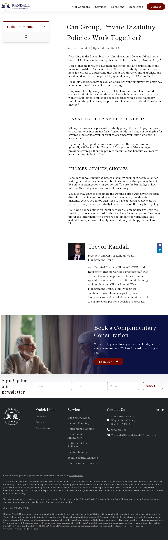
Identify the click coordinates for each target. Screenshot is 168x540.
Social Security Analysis (82, 457)
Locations (117, 6)
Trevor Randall (108, 246)
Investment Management (75, 435)
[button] (44, 26)
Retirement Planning (80, 429)
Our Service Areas (78, 417)
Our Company (81, 6)
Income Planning (78, 423)
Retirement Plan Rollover (77, 444)
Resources (136, 6)
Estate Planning (77, 452)
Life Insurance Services (82, 463)
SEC (140, 487)
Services (100, 6)
